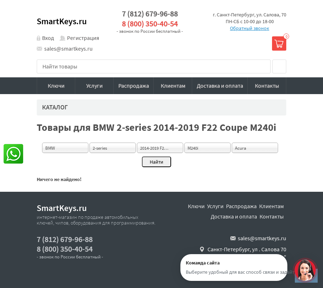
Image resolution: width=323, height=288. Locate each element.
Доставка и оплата (220, 85)
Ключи (56, 85)
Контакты (267, 85)
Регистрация (83, 37)
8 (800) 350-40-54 (150, 24)
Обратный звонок (249, 28)
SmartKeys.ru (62, 21)
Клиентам (173, 85)
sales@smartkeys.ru (68, 48)
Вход (48, 37)
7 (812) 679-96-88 (150, 14)
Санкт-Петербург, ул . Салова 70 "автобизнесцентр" (246, 253)
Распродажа (133, 85)
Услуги (94, 85)
